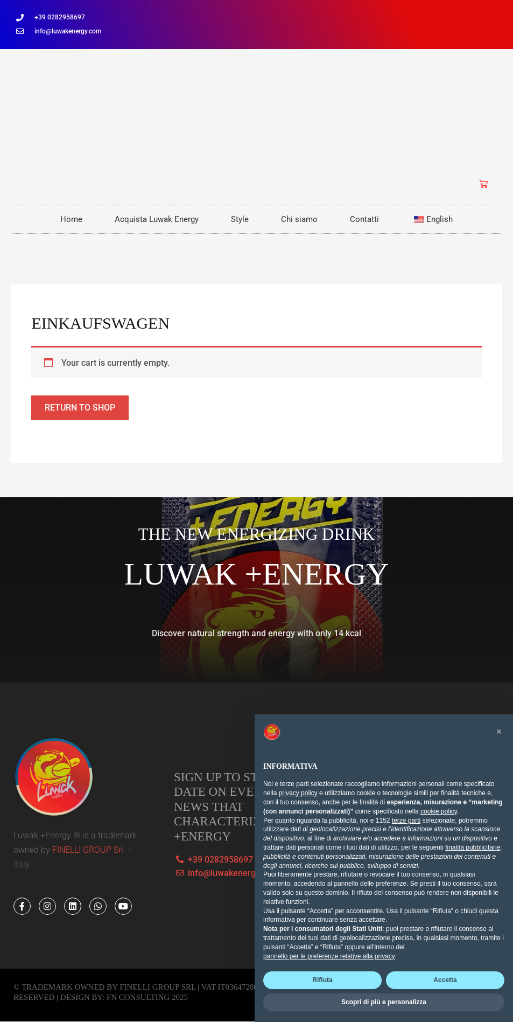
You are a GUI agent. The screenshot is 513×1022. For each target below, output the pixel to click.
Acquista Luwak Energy (157, 219)
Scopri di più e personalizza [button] (383, 1002)
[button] (499, 731)
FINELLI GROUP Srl (88, 850)
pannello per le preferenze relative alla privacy (329, 956)
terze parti (406, 820)
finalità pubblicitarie (472, 847)
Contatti (364, 219)
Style (240, 219)
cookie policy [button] (438, 811)
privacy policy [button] (298, 793)
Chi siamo (299, 219)
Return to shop (80, 407)
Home (71, 219)
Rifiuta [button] (322, 980)
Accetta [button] (444, 980)
